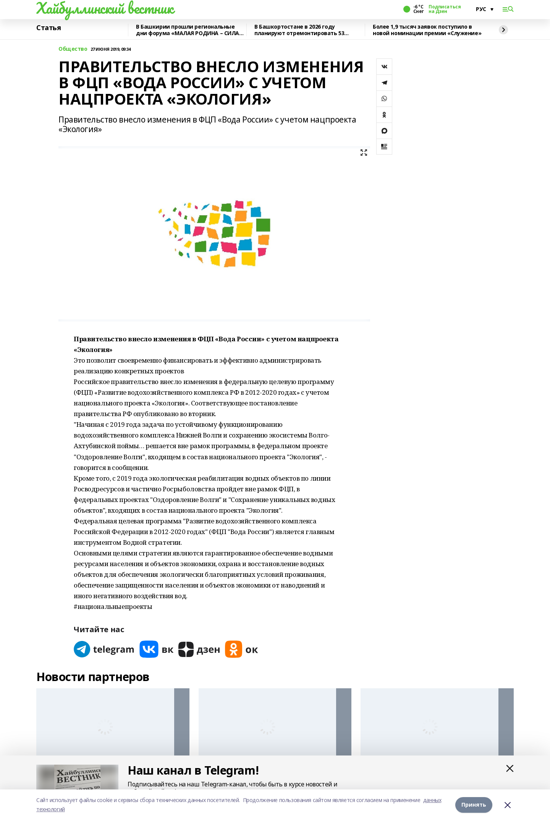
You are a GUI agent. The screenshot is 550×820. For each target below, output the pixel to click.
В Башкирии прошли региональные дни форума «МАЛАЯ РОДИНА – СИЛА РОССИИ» (187, 30)
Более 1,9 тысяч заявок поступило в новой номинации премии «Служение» (427, 30)
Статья (48, 28)
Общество (72, 49)
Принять (473, 804)
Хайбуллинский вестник (104, 8)
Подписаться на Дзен (445, 9)
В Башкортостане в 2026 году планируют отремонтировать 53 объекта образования (299, 30)
